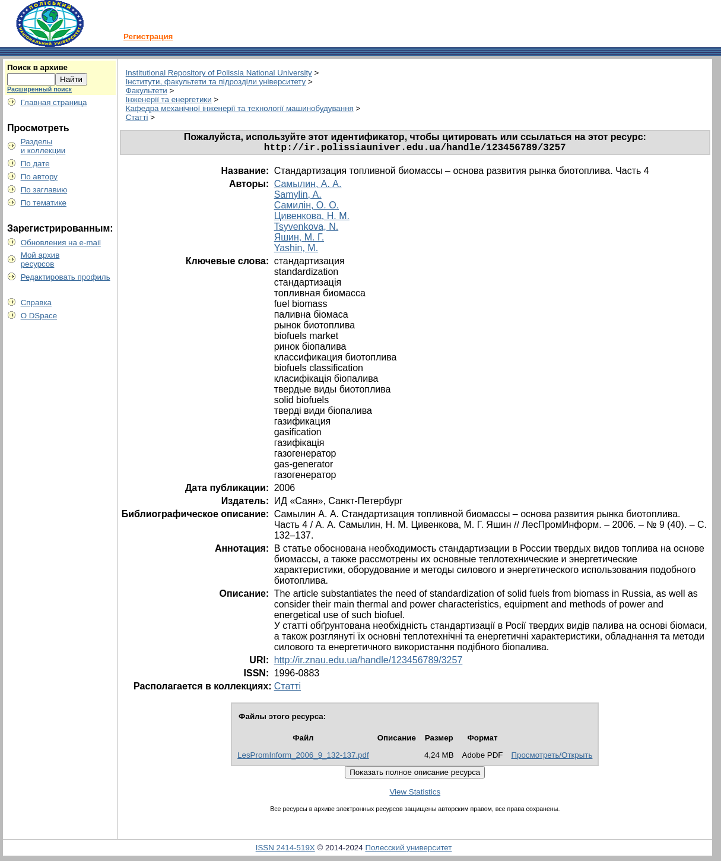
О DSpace (39, 315)
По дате (35, 163)
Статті (137, 117)
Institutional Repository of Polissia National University (219, 72)
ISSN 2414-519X (285, 850)
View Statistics (414, 794)
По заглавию (44, 189)
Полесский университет (408, 850)
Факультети (146, 90)
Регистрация (148, 36)
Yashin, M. (296, 250)
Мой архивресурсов (40, 259)
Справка (36, 302)
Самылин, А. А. (308, 186)
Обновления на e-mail (61, 242)
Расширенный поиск (39, 89)
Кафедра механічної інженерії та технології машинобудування (240, 108)
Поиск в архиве (37, 67)
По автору (39, 176)
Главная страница (54, 102)
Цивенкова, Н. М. (312, 218)
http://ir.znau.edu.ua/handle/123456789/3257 (368, 662)
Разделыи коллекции (43, 146)
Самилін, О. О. (306, 207)
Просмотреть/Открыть (551, 757)
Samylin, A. (298, 197)
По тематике (43, 202)
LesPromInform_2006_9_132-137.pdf (303, 757)
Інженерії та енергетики (169, 99)
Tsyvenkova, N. (306, 229)
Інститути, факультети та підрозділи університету (216, 81)
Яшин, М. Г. (299, 240)
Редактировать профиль (65, 277)
